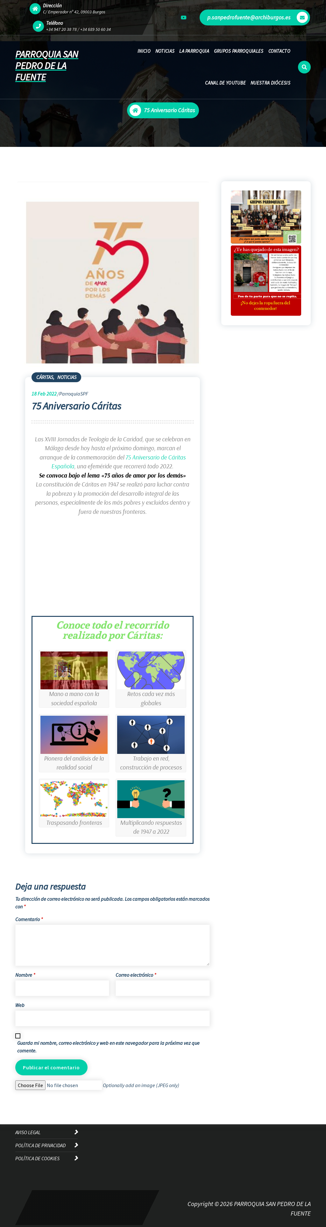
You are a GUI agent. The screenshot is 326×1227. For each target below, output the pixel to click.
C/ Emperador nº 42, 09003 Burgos (74, 12)
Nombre (25, 975)
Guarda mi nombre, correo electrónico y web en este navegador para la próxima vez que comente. (108, 1047)
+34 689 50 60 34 (95, 29)
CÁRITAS (44, 377)
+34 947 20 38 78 (61, 29)
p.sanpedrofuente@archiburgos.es (257, 17)
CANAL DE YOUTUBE (225, 83)
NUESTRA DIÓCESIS (270, 83)
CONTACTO (279, 51)
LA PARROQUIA (194, 51)
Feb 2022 (44, 393)
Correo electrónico (136, 975)
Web (20, 1005)
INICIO (144, 51)
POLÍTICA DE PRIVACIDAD (40, 1145)
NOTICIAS (164, 51)
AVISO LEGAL (27, 1132)
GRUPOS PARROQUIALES (239, 51)
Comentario (29, 919)
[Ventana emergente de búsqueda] (304, 67)
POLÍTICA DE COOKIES (37, 1158)
